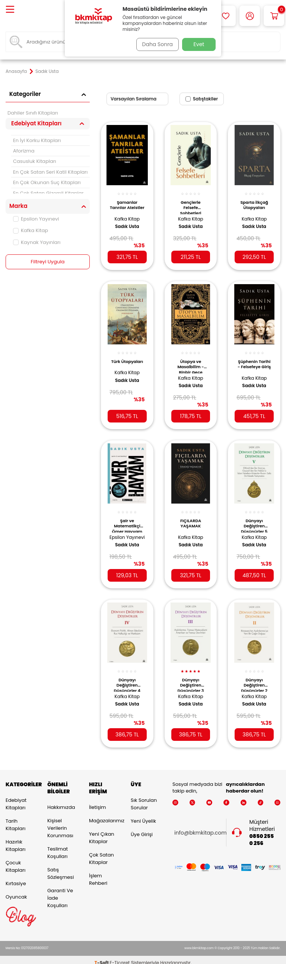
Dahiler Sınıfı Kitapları (32, 112)
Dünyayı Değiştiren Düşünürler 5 (254, 518)
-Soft (102, 957)
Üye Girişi (142, 828)
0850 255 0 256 (262, 833)
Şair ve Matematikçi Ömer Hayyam (127, 518)
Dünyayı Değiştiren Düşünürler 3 (191, 675)
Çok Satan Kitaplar (101, 852)
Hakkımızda (61, 800)
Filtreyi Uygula (48, 262)
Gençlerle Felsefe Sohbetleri (190, 202)
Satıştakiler (201, 99)
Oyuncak (16, 890)
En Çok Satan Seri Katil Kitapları (50, 172)
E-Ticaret (120, 957)
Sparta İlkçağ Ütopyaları (254, 200)
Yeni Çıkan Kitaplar (101, 831)
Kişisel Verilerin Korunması (60, 822)
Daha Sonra (155, 44)
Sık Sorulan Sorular (144, 797)
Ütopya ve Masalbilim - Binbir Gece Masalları (190, 360)
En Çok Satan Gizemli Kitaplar (48, 193)
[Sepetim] (274, 16)
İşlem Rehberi (98, 873)
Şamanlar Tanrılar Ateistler (127, 202)
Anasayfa (16, 71)
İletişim (97, 800)
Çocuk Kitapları (15, 860)
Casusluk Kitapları (34, 161)
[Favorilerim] (225, 16)
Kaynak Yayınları (36, 242)
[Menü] (10, 10)
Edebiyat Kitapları (16, 797)
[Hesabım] (249, 16)
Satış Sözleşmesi (60, 867)
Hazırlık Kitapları (15, 839)
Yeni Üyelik (143, 814)
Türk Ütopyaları (127, 358)
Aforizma (24, 150)
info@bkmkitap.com (200, 826)
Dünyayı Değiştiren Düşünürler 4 (127, 675)
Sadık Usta (127, 222)
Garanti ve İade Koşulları (60, 892)
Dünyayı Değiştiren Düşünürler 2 (254, 675)
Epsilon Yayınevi (36, 218)
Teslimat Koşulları (57, 846)
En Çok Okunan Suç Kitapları (47, 182)
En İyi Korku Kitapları (37, 140)
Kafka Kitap (30, 230)
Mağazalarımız (104, 814)
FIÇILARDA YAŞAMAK (190, 516)
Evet (199, 44)
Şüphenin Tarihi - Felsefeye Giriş (254, 360)
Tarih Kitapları (15, 818)
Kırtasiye (16, 877)
